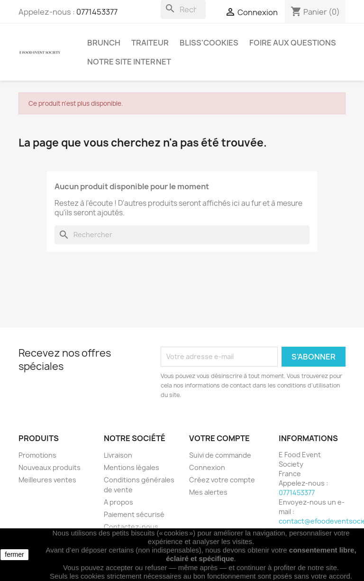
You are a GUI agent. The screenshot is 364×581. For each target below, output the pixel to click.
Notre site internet (129, 61)
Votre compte (219, 438)
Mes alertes (208, 492)
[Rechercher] (183, 9)
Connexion (207, 467)
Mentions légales (131, 467)
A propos (118, 502)
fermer (14, 554)
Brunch (103, 42)
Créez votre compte (222, 479)
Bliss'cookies (209, 42)
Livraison (118, 455)
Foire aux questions (292, 42)
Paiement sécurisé (134, 514)
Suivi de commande (220, 455)
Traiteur (150, 42)
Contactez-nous (131, 526)
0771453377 (97, 12)
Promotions (37, 455)
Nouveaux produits (49, 467)
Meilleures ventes (47, 479)
